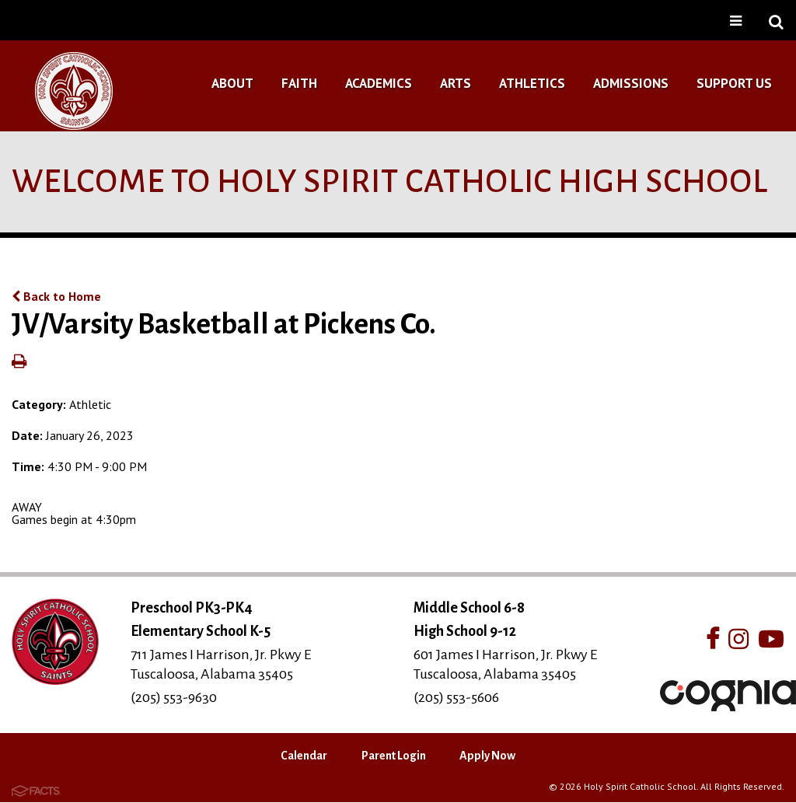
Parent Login (393, 755)
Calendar (304, 755)
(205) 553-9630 (174, 697)
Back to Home (56, 296)
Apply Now (487, 755)
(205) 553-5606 (456, 697)
